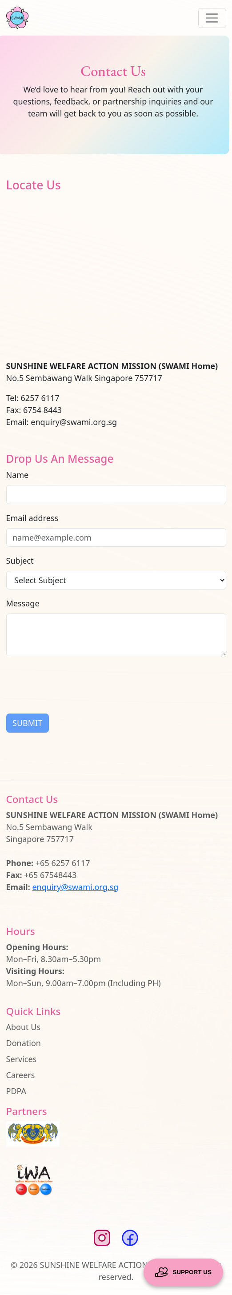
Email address (32, 518)
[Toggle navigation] (212, 18)
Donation (23, 1043)
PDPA (16, 1091)
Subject (20, 560)
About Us (23, 1027)
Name (17, 474)
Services (21, 1059)
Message (23, 603)
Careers (20, 1075)
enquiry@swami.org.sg (75, 887)
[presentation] (73, 681)
